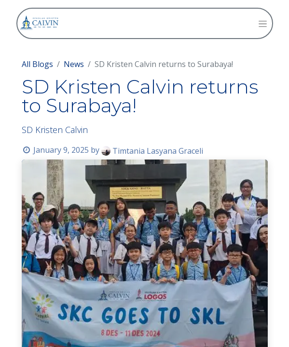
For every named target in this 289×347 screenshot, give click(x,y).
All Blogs (37, 64)
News (74, 64)
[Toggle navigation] (262, 23)
